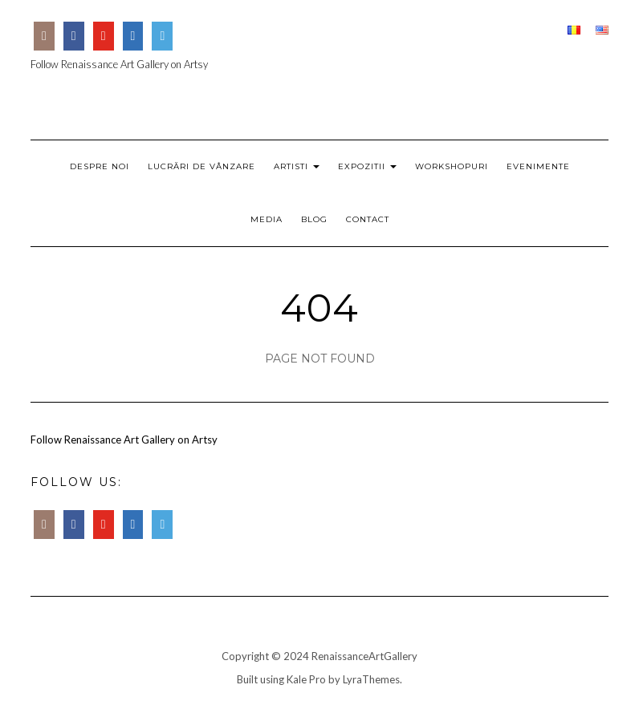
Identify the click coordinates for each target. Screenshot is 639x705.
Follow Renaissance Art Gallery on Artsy (119, 64)
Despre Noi (99, 166)
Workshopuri (451, 166)
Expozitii (367, 166)
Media (266, 219)
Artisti (297, 166)
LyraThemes (371, 679)
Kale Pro (306, 679)
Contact (367, 219)
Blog (314, 219)
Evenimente (538, 166)
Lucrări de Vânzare (201, 166)
